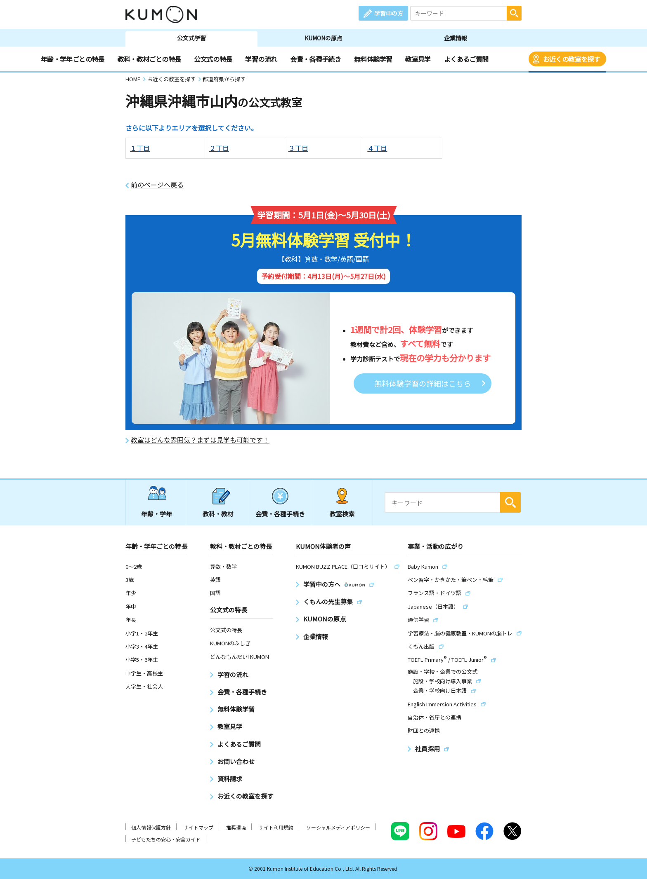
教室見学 (417, 59)
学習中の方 (388, 13)
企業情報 (455, 38)
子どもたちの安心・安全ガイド (166, 839)
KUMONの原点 (323, 38)
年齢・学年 (156, 513)
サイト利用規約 (276, 827)
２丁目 (219, 148)
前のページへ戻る (157, 184)
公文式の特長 (213, 59)
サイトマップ (198, 827)
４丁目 (377, 148)
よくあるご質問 (466, 59)
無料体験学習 (373, 59)
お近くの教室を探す (571, 59)
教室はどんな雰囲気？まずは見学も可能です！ (200, 440)
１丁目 (140, 148)
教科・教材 (218, 513)
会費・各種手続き (315, 59)
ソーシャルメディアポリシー (338, 827)
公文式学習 (191, 38)
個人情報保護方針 (151, 827)
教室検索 (342, 513)
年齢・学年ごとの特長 (72, 59)
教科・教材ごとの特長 (149, 59)
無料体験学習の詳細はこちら (422, 383)
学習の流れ (261, 59)
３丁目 (298, 148)
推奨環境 (236, 827)
